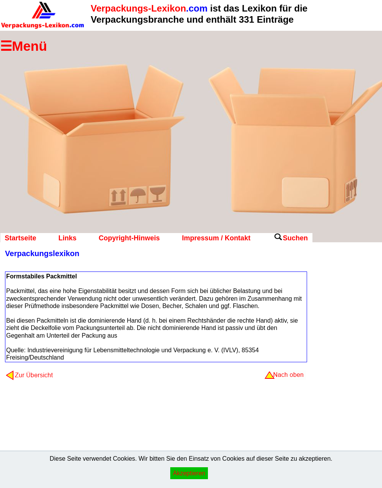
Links (67, 238)
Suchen (295, 238)
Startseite (20, 238)
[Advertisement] (343, 371)
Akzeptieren (189, 473)
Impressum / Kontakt (216, 238)
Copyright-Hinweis (129, 238)
